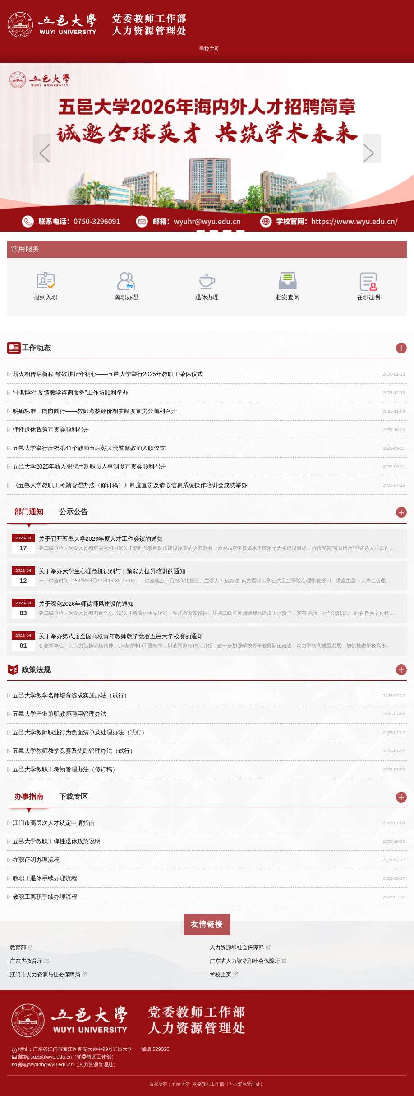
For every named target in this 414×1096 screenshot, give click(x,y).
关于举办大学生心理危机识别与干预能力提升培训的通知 (112, 571)
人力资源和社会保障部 (237, 947)
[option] (207, 147)
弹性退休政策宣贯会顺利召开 (51, 429)
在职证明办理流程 (36, 859)
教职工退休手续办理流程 (45, 878)
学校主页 (209, 48)
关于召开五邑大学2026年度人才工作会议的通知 (101, 538)
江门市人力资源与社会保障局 (45, 974)
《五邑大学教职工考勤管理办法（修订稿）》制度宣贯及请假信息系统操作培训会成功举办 (130, 485)
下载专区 (73, 796)
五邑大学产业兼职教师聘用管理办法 (59, 714)
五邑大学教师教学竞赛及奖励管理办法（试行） (74, 751)
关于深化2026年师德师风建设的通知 (86, 603)
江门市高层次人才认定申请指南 (54, 822)
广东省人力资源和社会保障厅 (245, 961)
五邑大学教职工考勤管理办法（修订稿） (65, 769)
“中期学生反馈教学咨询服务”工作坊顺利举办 (70, 392)
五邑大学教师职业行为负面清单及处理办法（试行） (80, 732)
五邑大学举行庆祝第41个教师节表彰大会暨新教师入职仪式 (89, 448)
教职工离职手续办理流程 (45, 896)
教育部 (18, 947)
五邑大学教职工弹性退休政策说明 (57, 841)
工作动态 (36, 348)
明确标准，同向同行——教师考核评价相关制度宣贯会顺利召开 (95, 411)
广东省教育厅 (26, 961)
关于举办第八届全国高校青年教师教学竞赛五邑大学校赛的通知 (121, 636)
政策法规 (36, 669)
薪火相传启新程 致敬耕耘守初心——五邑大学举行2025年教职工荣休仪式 (108, 374)
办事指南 (28, 796)
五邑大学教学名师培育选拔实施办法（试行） (71, 695)
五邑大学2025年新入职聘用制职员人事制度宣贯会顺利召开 (89, 466)
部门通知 (28, 511)
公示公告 (73, 511)
